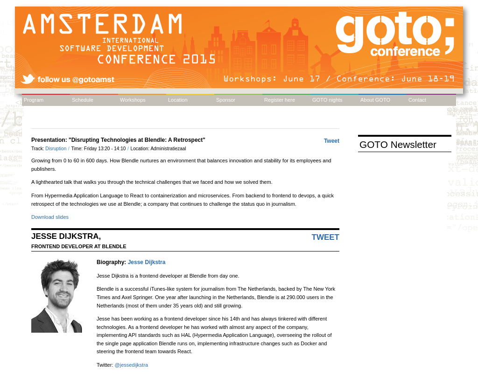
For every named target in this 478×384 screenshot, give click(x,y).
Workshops (133, 100)
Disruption (56, 148)
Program (33, 100)
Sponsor (225, 100)
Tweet (331, 141)
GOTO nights (327, 100)
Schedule (82, 100)
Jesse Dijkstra (147, 262)
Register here (279, 100)
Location (178, 100)
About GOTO (375, 100)
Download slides (50, 217)
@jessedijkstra (131, 365)
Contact (417, 100)
